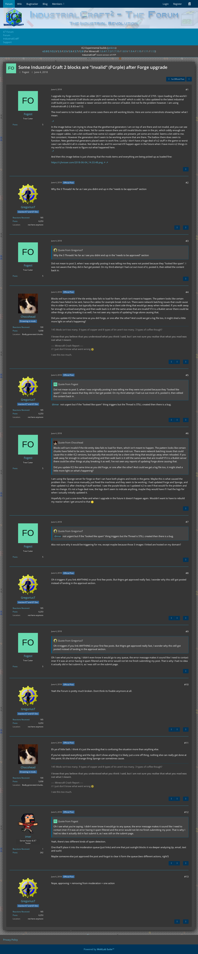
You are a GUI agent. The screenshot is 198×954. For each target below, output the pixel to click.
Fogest (25, 72)
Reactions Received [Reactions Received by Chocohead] (21, 327)
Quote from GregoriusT (70, 250)
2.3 (59, 51)
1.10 (138, 51)
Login (166, 3)
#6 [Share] (187, 433)
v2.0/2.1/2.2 (49, 51)
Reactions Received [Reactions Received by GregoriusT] (21, 217)
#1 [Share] (187, 89)
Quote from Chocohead (70, 442)
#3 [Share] (187, 240)
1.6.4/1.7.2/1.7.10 (109, 51)
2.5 (65, 51)
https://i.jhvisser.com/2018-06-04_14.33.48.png (77, 162)
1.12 (152, 51)
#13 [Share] (186, 876)
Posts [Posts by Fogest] (15, 124)
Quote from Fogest (68, 384)
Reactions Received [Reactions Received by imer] (21, 849)
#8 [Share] (187, 573)
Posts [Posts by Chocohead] (15, 330)
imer (56, 404)
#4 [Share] (187, 292)
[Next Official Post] (177, 227)
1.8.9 (124, 51)
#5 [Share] (187, 375)
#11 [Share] (186, 742)
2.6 (70, 51)
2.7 (76, 51)
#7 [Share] (187, 521)
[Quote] (186, 169)
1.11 (145, 51)
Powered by (99, 949)
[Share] (189, 79)
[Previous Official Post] (171, 362)
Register (177, 3)
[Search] (189, 4)
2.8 (82, 51)
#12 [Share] (186, 812)
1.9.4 (131, 51)
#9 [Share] (187, 631)
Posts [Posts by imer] (15, 852)
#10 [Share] (186, 684)
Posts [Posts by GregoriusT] (15, 221)
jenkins (111, 47)
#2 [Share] (187, 182)
